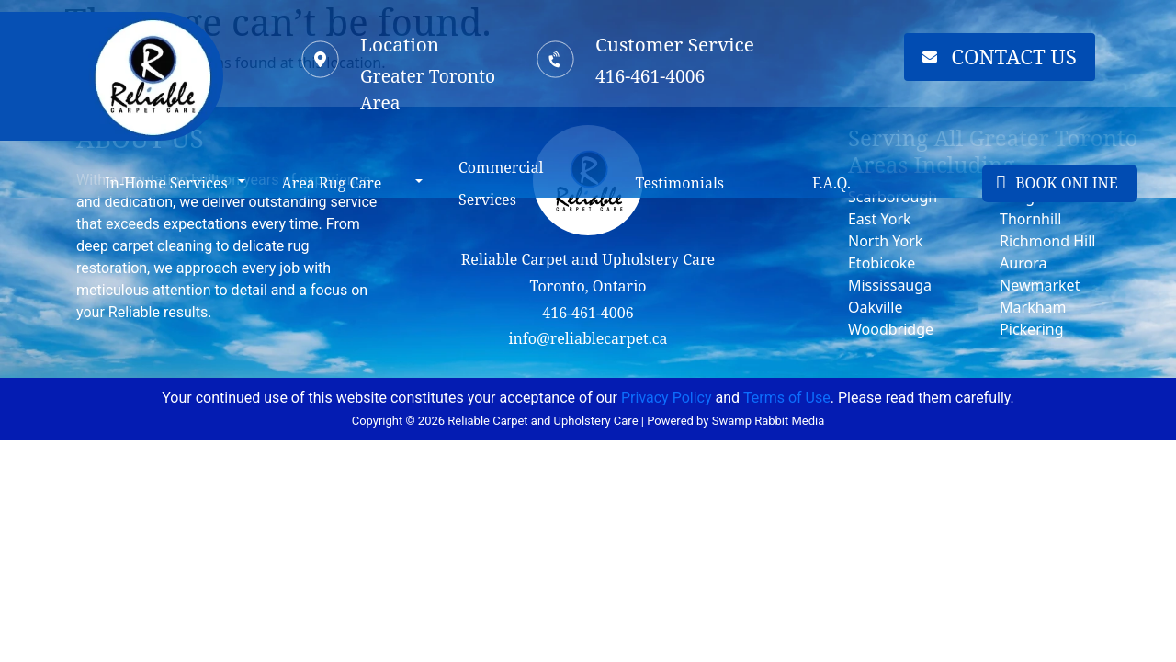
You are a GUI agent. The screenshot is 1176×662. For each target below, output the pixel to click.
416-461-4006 (587, 312)
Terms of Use (787, 397)
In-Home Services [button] (166, 183)
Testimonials (680, 183)
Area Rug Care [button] (331, 183)
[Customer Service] (555, 58)
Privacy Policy (666, 397)
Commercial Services (500, 183)
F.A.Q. (831, 183)
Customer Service (674, 44)
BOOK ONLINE (1057, 183)
